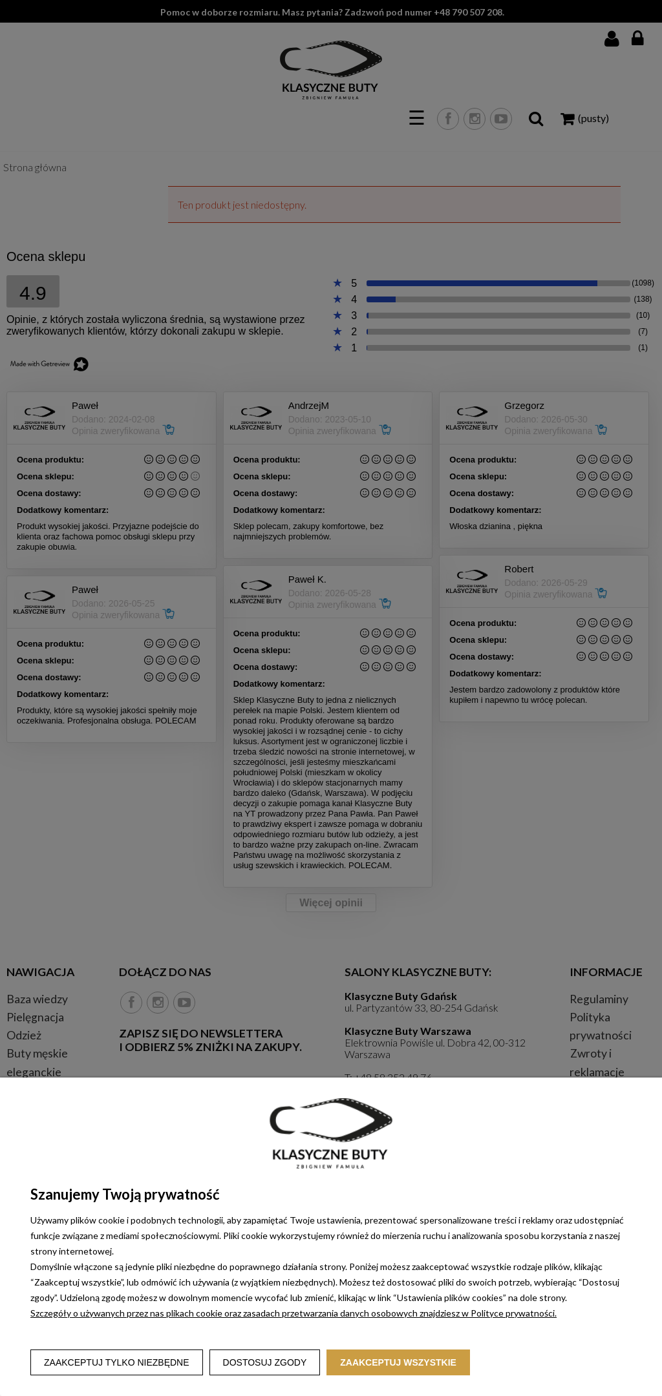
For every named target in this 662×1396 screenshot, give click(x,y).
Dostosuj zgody (265, 1362)
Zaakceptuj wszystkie (398, 1362)
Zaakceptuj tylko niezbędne (116, 1362)
